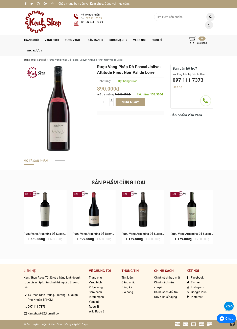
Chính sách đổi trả (166, 292)
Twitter (193, 282)
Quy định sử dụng (165, 297)
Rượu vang (73, 40)
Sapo (85, 324)
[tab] (36, 161)
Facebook (195, 277)
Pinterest (195, 297)
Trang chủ (31, 40)
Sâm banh (95, 40)
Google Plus (197, 292)
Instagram (195, 287)
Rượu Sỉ (157, 40)
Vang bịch (52, 40)
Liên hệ (177, 87)
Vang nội (139, 40)
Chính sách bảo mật (167, 277)
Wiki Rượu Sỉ (35, 50)
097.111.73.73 (94, 18)
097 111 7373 (188, 80)
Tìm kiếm (127, 277)
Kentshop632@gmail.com (44, 313)
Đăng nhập (128, 282)
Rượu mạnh (118, 40)
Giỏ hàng (127, 292)
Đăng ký (126, 287)
